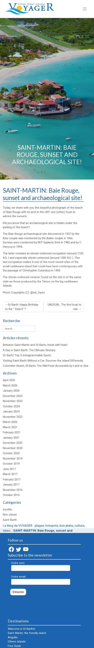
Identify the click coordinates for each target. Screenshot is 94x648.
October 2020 (11, 453)
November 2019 (13, 458)
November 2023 (13, 417)
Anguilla (12, 637)
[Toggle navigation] (85, 9)
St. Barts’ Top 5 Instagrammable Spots (27, 355)
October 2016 (11, 495)
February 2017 (11, 479)
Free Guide (14, 646)
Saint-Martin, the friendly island (27, 633)
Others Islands (17, 641)
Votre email (40, 580)
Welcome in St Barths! (21, 629)
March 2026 (10, 385)
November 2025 (13, 401)
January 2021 (11, 437)
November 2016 (13, 490)
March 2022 (10, 422)
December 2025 (12, 396)
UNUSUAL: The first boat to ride (64, 307)
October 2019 (11, 463)
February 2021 (11, 432)
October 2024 (11, 406)
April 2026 (9, 380)
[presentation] (36, 605)
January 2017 (11, 484)
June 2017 (9, 469)
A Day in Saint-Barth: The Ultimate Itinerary (29, 350)
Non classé (10, 514)
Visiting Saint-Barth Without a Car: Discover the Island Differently (43, 360)
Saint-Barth (10, 520)
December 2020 (12, 443)
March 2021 (10, 427)
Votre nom (40, 566)
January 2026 (11, 390)
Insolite (7, 509)
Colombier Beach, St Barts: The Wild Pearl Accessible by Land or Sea (45, 365)
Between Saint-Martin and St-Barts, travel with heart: (35, 345)
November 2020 (13, 448)
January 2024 (11, 411)
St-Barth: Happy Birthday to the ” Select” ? (21, 307)
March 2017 (10, 474)
